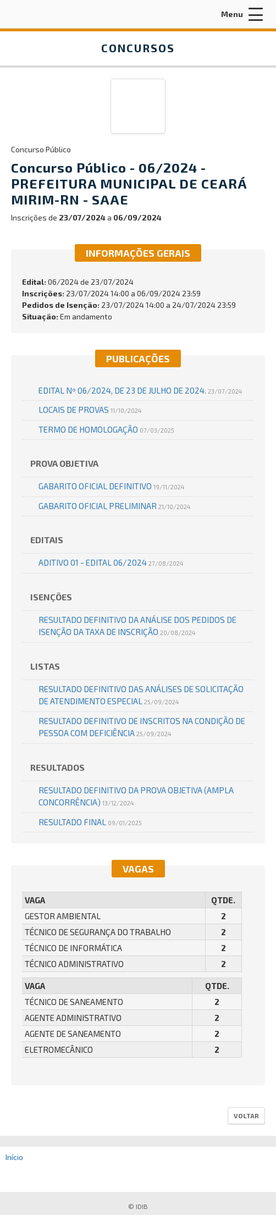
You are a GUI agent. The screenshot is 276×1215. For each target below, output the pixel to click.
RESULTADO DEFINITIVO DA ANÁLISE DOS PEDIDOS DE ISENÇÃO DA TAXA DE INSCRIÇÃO (137, 626)
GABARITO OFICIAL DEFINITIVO (111, 486)
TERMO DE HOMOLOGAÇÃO (106, 429)
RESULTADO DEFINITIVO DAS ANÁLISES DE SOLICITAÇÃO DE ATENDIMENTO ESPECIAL (141, 695)
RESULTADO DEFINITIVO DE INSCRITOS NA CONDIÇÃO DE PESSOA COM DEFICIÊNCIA (141, 727)
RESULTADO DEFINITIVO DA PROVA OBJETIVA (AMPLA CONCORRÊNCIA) (136, 796)
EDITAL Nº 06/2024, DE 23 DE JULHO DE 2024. (140, 390)
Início (14, 1157)
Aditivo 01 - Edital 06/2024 (110, 562)
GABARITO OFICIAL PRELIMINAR (114, 506)
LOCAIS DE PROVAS (89, 410)
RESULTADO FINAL (90, 822)
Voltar (246, 1115)
